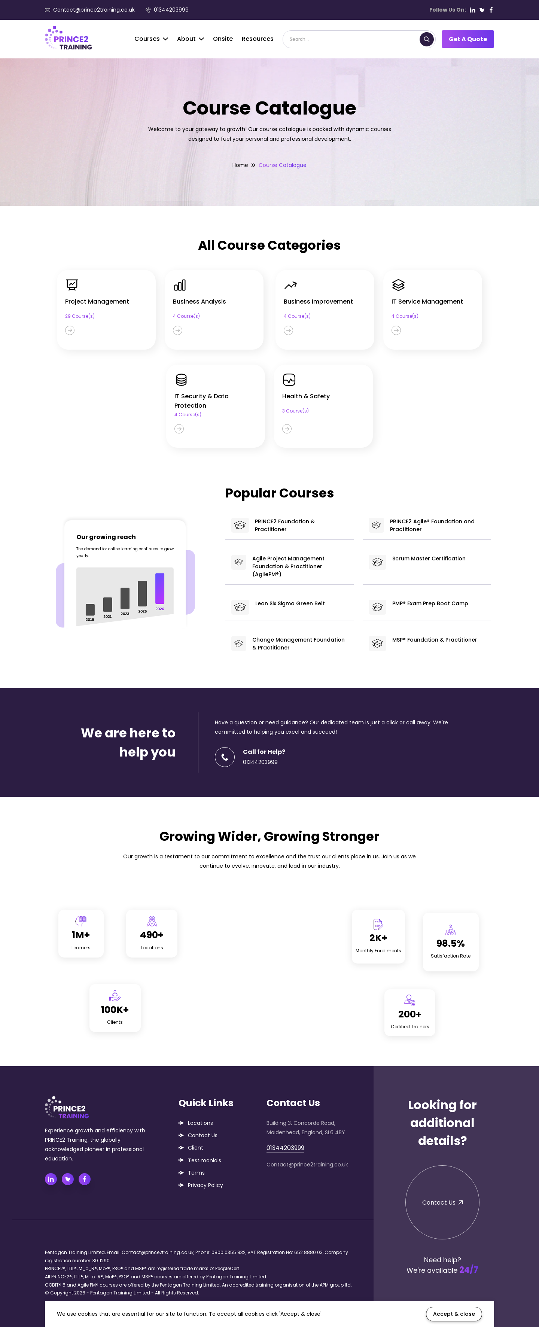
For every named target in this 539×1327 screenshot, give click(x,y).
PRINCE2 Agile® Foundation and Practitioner (422, 525)
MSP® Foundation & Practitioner (423, 643)
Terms (196, 1173)
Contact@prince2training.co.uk (90, 9)
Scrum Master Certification (417, 562)
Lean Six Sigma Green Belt (278, 607)
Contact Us (202, 1135)
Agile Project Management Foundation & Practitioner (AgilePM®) (278, 566)
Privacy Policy (205, 1185)
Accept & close (454, 1314)
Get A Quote (468, 39)
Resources (258, 38)
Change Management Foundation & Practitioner (288, 643)
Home (240, 165)
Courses (151, 38)
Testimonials (204, 1160)
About (190, 38)
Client (195, 1147)
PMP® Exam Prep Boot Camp (418, 607)
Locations (200, 1123)
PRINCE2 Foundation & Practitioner (273, 525)
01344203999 (167, 9)
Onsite (223, 38)
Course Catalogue (283, 165)
